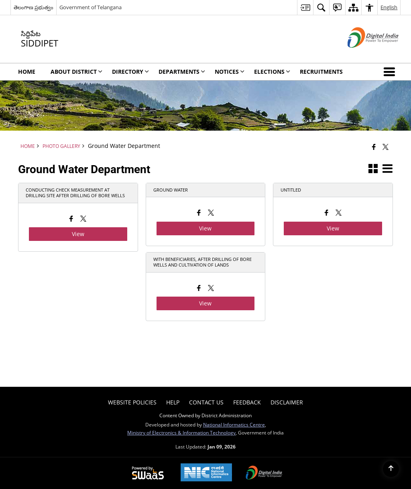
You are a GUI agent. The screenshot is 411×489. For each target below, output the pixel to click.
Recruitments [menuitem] (321, 71)
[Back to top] (391, 469)
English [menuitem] (388, 7)
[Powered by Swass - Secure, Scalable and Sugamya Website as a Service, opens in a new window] (148, 473)
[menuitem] (305, 7)
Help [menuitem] (172, 402)
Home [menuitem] (26, 71)
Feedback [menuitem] (247, 402)
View (78, 234)
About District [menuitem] (76, 71)
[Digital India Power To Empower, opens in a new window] (264, 473)
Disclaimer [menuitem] (287, 402)
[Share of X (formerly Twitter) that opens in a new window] (385, 146)
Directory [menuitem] (130, 71)
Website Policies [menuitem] (132, 402)
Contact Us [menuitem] (206, 402)
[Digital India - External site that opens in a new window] (363, 54)
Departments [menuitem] (182, 71)
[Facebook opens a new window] (71, 219)
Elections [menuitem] (272, 71)
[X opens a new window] (83, 219)
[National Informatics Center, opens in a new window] (206, 473)
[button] (391, 71)
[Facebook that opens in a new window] (374, 146)
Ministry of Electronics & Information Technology (181, 432)
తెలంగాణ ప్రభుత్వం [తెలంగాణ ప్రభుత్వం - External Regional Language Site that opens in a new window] (33, 7)
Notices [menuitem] (229, 71)
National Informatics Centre (234, 424)
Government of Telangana (90, 7)
